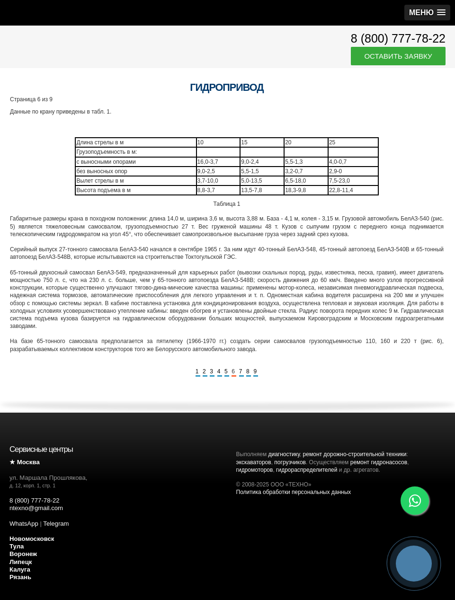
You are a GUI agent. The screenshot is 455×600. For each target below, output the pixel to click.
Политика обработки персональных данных (293, 492)
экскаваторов (253, 462)
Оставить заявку (398, 56)
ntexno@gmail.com (36, 508)
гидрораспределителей (306, 470)
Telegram (56, 523)
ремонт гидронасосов (378, 462)
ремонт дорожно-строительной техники (355, 454)
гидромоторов (254, 470)
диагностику (283, 454)
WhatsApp (23, 523)
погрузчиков (290, 462)
